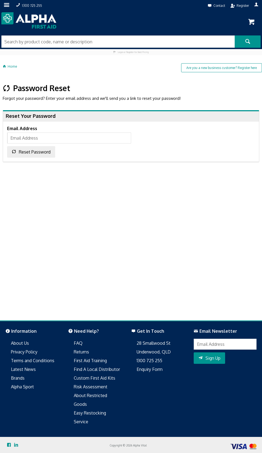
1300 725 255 (149, 360)
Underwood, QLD (154, 352)
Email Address (22, 128)
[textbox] (118, 41)
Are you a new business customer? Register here (221, 68)
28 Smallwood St (153, 343)
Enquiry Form (150, 369)
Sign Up (212, 358)
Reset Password (35, 152)
